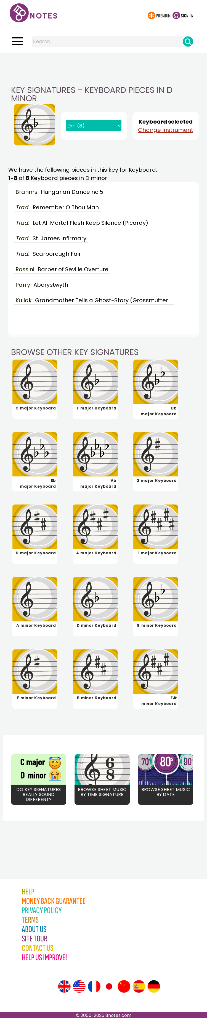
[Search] (188, 41)
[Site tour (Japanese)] (109, 986)
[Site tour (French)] (94, 986)
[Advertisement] (103, 64)
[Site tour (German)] (154, 986)
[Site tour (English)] (64, 986)
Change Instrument (165, 130)
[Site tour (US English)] (79, 986)
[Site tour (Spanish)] (139, 986)
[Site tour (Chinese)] (124, 986)
